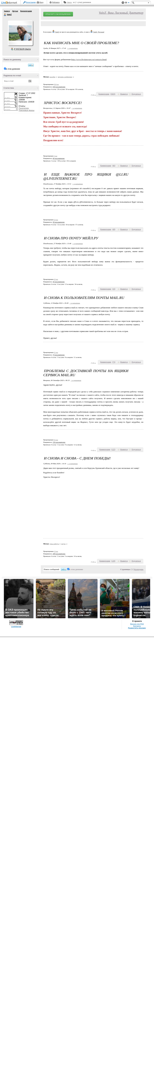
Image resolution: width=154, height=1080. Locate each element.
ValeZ (5, 15)
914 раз (56, 84)
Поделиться (136, 94)
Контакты (137, 626)
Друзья (15, 11)
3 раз (55, 156)
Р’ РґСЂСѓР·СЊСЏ (22, 49)
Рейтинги (56, 2)
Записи (7, 11)
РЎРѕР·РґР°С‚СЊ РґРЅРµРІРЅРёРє (58, 14)
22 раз (56, 279)
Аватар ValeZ (20, 32)
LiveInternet (10, 2)
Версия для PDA (137, 624)
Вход (41, 2)
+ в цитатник (72, 48)
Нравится (124, 94)
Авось (69, 2)
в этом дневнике (13, 69)
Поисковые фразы (26, 110)
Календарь (138, 569)
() (112, 94)
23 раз (56, 220)
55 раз (56, 440)
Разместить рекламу (137, 628)
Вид (127, 3)
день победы (54, 544)
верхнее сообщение (65, 77)
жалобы (52, 77)
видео (63, 544)
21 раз (56, 352)
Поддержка (123, 2)
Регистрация (31, 2)
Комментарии (26, 11)
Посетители (24, 108)
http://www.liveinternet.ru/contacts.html (88, 59)
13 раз (56, 551)
